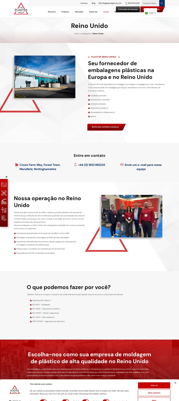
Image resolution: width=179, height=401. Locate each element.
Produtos (65, 12)
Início (77, 33)
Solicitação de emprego (128, 9)
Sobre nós (93, 12)
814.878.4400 (132, 3)
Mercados (79, 12)
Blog (93, 3)
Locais (106, 12)
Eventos (84, 3)
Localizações (85, 33)
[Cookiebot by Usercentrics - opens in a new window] (15, 396)
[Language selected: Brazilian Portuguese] (150, 11)
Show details (120, 396)
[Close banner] (175, 377)
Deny (154, 395)
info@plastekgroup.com (110, 3)
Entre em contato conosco (105, 126)
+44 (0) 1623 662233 (89, 165)
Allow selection (154, 387)
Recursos (52, 12)
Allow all (154, 380)
